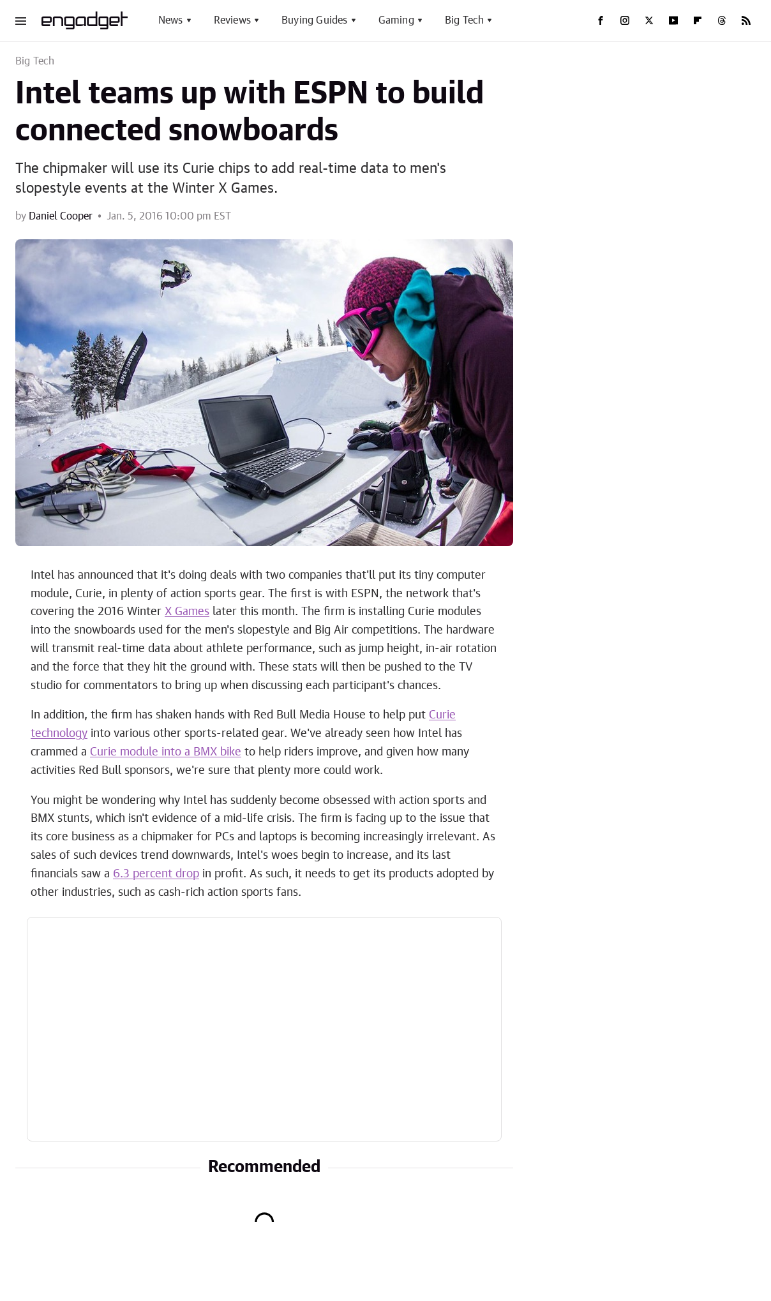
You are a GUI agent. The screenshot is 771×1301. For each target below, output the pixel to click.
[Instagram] (624, 20)
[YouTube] (673, 20)
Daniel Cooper (61, 216)
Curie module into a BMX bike (165, 752)
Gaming (396, 20)
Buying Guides (314, 20)
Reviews (232, 20)
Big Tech (464, 20)
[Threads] (721, 20)
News (170, 20)
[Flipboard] (697, 20)
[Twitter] (649, 20)
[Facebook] (600, 20)
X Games (187, 612)
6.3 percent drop (156, 874)
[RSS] (746, 20)
